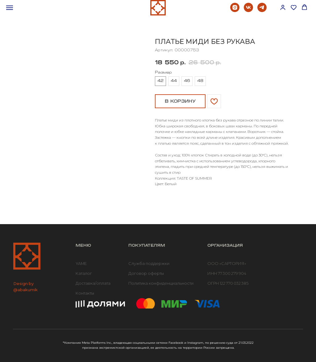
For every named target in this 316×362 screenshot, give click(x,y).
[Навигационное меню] (9, 8)
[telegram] (262, 10)
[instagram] (234, 10)
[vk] (248, 10)
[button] (283, 7)
